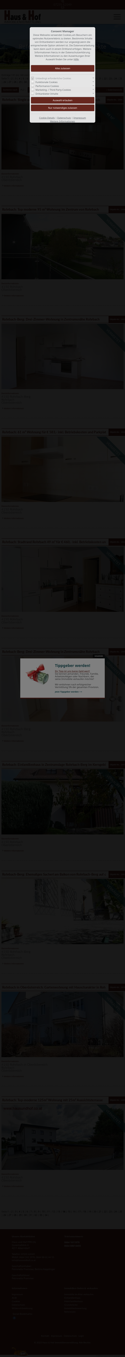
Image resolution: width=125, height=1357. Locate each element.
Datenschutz (64, 117)
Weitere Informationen (62, 121)
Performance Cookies (47, 86)
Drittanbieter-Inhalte (47, 93)
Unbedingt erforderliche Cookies (53, 78)
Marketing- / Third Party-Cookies (53, 89)
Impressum (79, 117)
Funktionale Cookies (47, 82)
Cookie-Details (47, 117)
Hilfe (76, 59)
